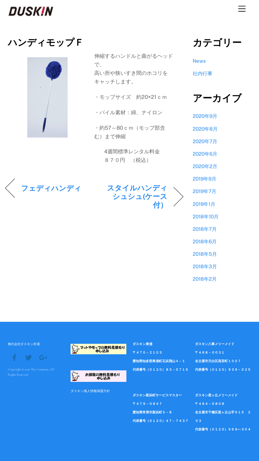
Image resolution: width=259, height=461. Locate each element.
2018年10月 (206, 216)
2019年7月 (204, 191)
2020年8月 (205, 129)
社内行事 (202, 73)
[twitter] (28, 357)
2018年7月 (205, 229)
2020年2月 (205, 166)
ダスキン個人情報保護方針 (90, 391)
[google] (42, 357)
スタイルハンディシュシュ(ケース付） (133, 196)
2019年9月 (204, 179)
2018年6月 (205, 241)
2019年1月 (204, 204)
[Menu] (241, 9)
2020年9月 (205, 116)
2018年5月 (205, 254)
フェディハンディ (51, 188)
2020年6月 (205, 154)
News (199, 61)
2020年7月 (205, 141)
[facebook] (14, 357)
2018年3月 (205, 266)
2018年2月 (205, 279)
